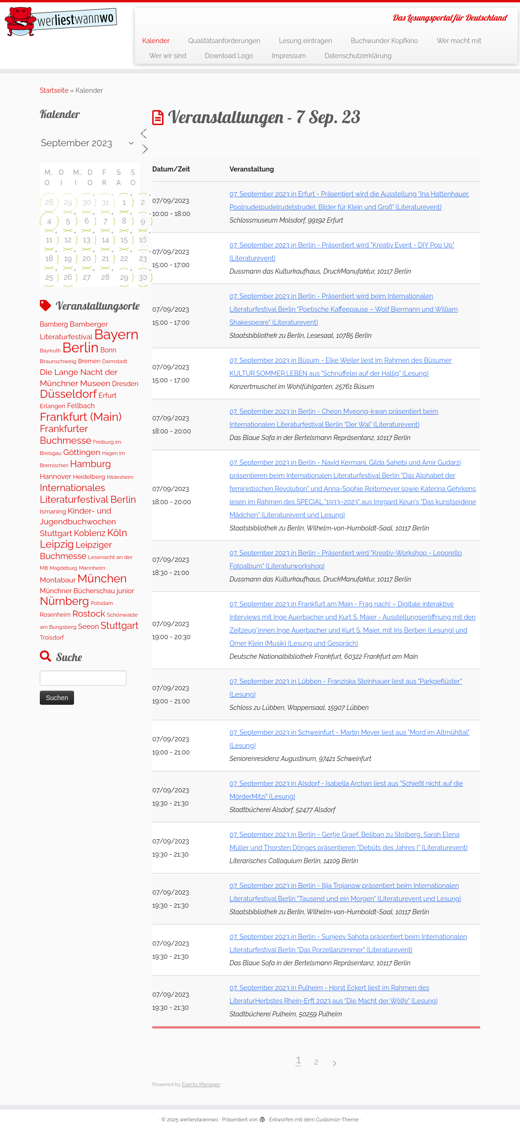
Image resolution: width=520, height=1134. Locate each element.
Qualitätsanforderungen (224, 41)
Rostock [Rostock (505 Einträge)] (89, 613)
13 (86, 239)
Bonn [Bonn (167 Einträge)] (108, 350)
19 (68, 258)
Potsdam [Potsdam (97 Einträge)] (102, 603)
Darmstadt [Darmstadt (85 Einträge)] (114, 361)
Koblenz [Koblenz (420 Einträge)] (90, 533)
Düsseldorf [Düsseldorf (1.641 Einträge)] (68, 394)
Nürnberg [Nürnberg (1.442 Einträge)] (64, 601)
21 (105, 258)
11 (49, 239)
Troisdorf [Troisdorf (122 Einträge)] (52, 637)
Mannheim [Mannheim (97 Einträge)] (92, 568)
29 (68, 202)
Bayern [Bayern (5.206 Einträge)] (116, 334)
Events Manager (201, 1085)
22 (124, 258)
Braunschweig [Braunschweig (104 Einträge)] (58, 361)
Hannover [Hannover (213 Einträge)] (55, 476)
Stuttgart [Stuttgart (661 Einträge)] (120, 625)
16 (143, 239)
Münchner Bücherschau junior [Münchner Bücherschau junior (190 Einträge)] (87, 591)
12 (67, 239)
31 (105, 202)
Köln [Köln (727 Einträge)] (117, 532)
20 (86, 258)
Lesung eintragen (305, 41)
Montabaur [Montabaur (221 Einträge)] (58, 580)
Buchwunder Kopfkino (384, 41)
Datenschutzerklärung (358, 56)
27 (87, 277)
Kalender (156, 41)
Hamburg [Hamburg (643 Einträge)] (90, 464)
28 (49, 202)
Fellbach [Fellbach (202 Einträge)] (81, 406)
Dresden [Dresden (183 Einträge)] (125, 384)
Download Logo (229, 56)
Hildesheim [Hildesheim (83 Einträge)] (120, 477)
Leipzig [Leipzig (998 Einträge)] (57, 544)
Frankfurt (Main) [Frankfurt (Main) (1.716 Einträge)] (80, 417)
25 (49, 277)
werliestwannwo (198, 1120)
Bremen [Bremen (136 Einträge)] (89, 361)
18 (49, 258)
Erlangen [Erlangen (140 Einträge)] (53, 406)
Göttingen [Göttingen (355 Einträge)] (81, 452)
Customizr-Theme (337, 1120)
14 (105, 239)
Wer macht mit (459, 41)
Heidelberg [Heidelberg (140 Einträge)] (89, 476)
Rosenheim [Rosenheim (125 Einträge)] (55, 614)
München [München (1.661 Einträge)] (101, 578)
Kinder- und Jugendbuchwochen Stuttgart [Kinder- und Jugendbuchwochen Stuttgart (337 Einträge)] (78, 522)
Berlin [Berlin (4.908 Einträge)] (80, 348)
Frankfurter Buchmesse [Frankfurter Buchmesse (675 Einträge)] (65, 434)
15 (124, 239)
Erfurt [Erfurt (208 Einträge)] (107, 395)
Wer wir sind (167, 56)
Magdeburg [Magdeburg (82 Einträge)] (63, 568)
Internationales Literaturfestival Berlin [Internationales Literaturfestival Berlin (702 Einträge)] (88, 493)
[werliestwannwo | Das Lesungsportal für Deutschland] (61, 21)
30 (86, 202)
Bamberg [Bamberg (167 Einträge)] (54, 324)
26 (68, 277)
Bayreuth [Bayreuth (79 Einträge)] (50, 350)
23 (143, 258)
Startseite (54, 90)
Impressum (289, 56)
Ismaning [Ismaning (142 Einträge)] (53, 511)
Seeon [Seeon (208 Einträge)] (88, 626)
